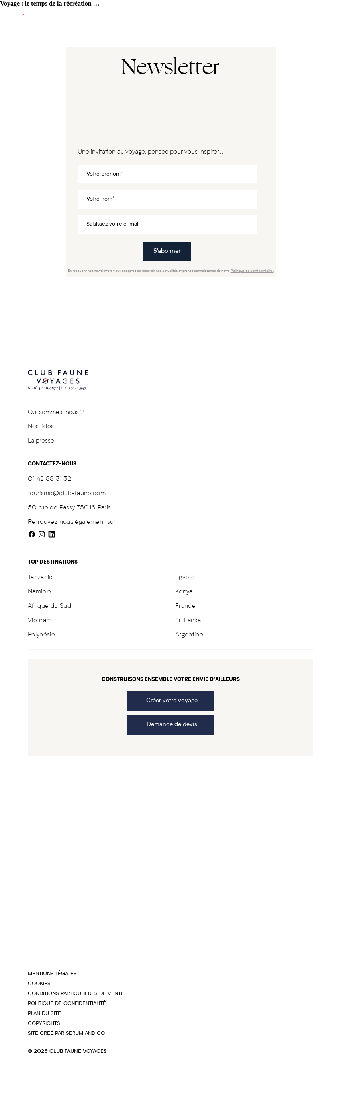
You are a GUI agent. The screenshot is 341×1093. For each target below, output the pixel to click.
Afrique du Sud (49, 606)
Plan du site (44, 1013)
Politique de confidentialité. (252, 271)
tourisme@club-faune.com (67, 493)
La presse (41, 441)
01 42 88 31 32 (49, 479)
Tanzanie (40, 577)
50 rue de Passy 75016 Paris (69, 508)
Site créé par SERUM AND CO (66, 1033)
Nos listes (41, 427)
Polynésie (41, 635)
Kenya (184, 592)
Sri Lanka (188, 620)
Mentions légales (52, 973)
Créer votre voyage (170, 701)
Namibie (39, 592)
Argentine (189, 635)
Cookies (39, 983)
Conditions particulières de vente (76, 993)
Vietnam (39, 620)
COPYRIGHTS (44, 1023)
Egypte (185, 577)
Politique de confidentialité (67, 1003)
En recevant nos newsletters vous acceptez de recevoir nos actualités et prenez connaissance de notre (171, 271)
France (185, 606)
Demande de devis (170, 725)
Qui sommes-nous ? (56, 412)
